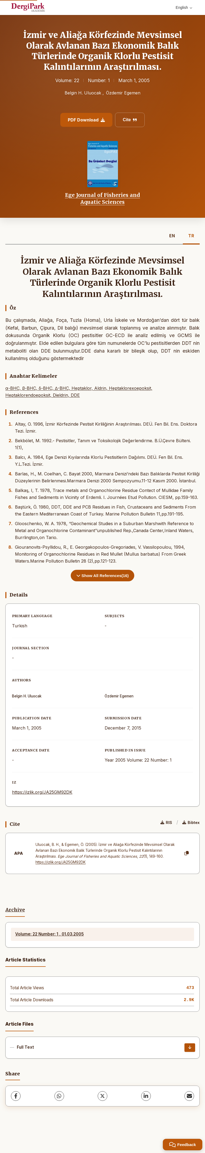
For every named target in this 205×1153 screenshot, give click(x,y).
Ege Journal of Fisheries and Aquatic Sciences (102, 198)
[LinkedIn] (146, 1096)
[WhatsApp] (59, 1096)
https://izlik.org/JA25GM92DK (42, 792)
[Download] (189, 1047)
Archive (15, 910)
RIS (166, 822)
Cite (130, 119)
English (184, 7)
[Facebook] (16, 1096)
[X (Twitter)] (102, 1096)
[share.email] (189, 1096)
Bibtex (191, 822)
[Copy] (186, 853)
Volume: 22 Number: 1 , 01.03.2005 (49, 934)
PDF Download (86, 120)
